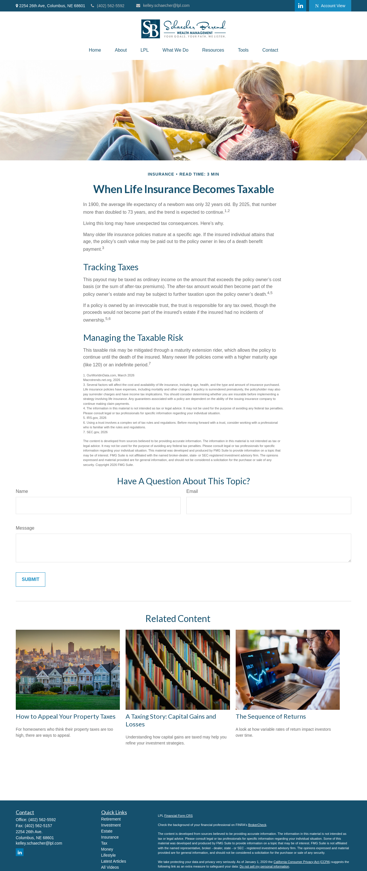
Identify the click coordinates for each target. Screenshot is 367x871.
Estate (107, 831)
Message (25, 528)
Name (22, 491)
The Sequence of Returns (271, 716)
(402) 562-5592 (107, 5)
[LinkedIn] (300, 5)
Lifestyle (108, 855)
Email (192, 491)
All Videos (110, 867)
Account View (330, 5)
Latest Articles (113, 861)
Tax (104, 843)
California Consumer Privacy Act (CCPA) (302, 862)
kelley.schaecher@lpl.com (163, 5)
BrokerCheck (257, 825)
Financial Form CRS (178, 815)
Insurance (110, 837)
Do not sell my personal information (264, 866)
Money (107, 849)
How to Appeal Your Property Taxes (66, 716)
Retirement (111, 819)
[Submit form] (30, 579)
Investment (111, 825)
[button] (95, 50)
